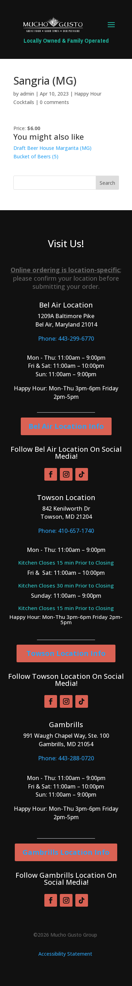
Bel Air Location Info (66, 426)
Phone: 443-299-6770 (66, 338)
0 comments (54, 102)
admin (27, 93)
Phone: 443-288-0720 (66, 758)
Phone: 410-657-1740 (66, 531)
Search (107, 182)
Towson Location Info (66, 653)
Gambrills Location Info (66, 852)
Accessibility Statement (65, 953)
